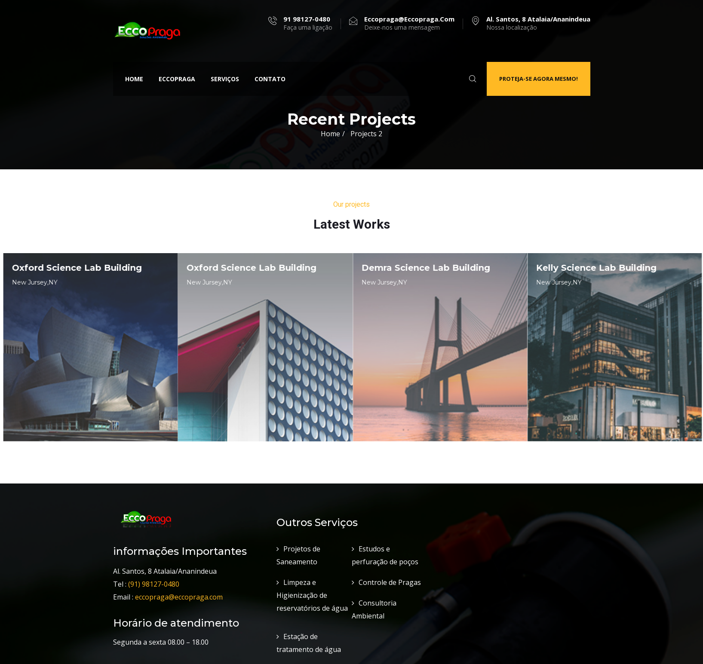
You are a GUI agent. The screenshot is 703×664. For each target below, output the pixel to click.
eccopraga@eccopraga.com (181, 591)
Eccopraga (177, 79)
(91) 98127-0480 (153, 578)
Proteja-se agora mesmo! (538, 79)
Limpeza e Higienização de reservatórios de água (312, 589)
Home (134, 79)
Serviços (225, 79)
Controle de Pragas (390, 576)
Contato (270, 79)
